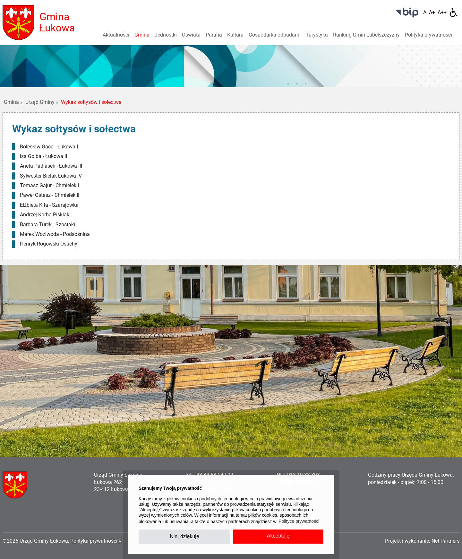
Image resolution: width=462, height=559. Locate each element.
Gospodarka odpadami (275, 35)
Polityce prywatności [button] (298, 521)
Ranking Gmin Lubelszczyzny (366, 35)
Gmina (142, 35)
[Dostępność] (453, 12)
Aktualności (116, 35)
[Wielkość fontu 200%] (442, 12)
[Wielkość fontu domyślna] (424, 12)
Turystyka (317, 35)
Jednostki (166, 35)
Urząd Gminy (41, 102)
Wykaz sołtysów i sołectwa (91, 102)
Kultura (235, 35)
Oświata (191, 35)
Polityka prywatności (428, 35)
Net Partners (445, 541)
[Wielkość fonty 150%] (432, 12)
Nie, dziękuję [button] (184, 536)
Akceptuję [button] (278, 535)
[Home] (18, 22)
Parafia (214, 35)
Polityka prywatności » (95, 541)
